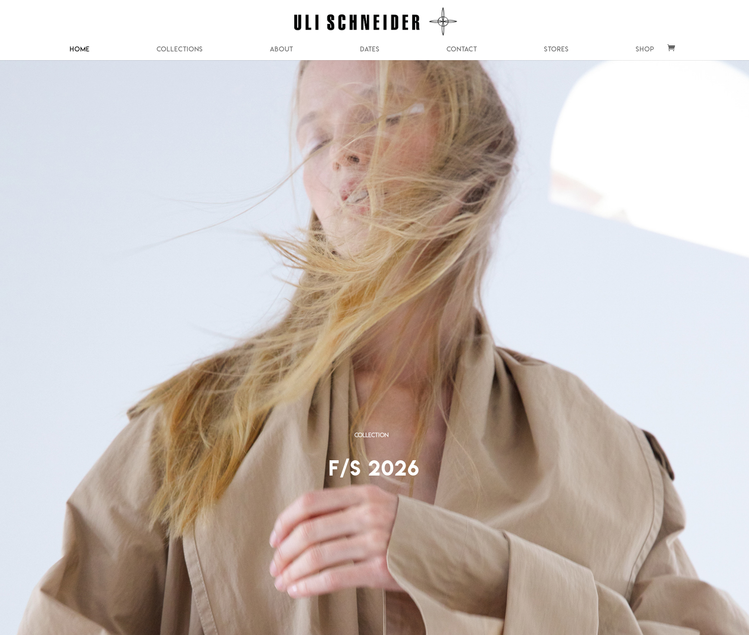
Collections (180, 49)
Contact (462, 49)
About (281, 49)
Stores (556, 49)
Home (80, 49)
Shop (645, 49)
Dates (370, 49)
